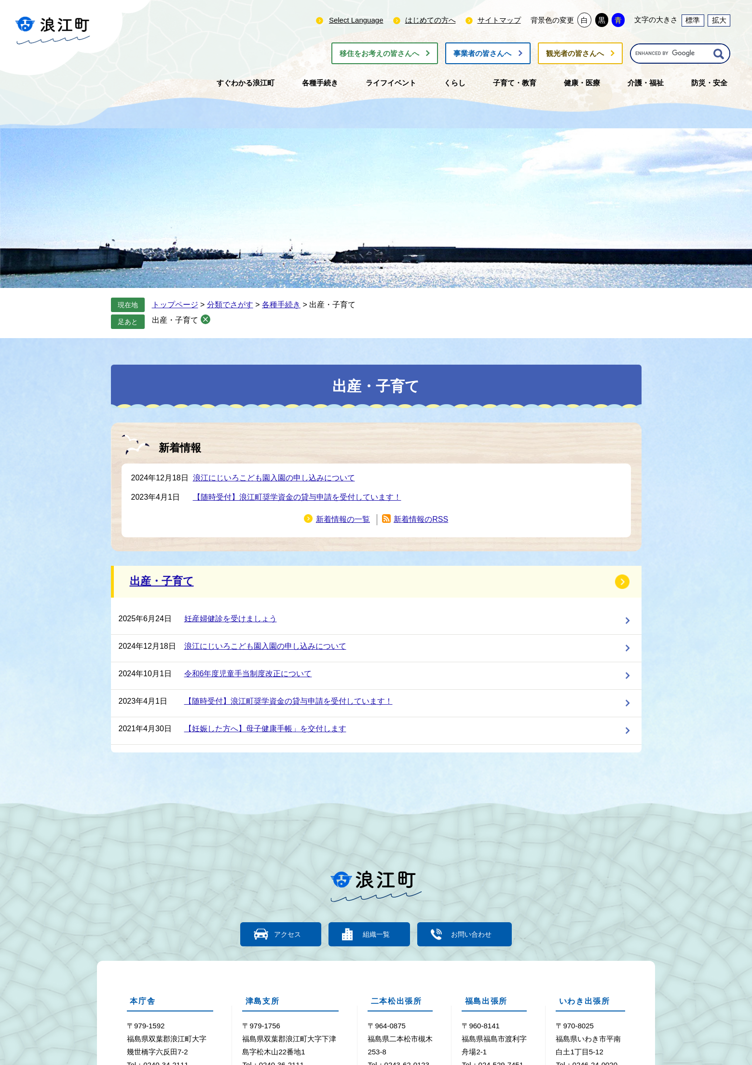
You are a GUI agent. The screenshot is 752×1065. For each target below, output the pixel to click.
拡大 (719, 20)
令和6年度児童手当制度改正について (248, 673)
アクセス (282, 934)
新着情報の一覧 (343, 519)
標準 (692, 20)
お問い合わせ (477, 934)
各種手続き (281, 304)
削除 (205, 319)
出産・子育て (175, 320)
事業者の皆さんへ (482, 53)
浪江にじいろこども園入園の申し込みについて (274, 478)
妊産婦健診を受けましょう (230, 618)
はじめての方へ (430, 20)
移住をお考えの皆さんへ (379, 53)
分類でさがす (230, 304)
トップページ (175, 304)
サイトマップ (499, 20)
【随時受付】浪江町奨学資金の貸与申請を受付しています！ (297, 497)
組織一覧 (376, 934)
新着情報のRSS (421, 519)
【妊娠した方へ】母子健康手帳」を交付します (265, 728)
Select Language (356, 20)
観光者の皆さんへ (575, 53)
